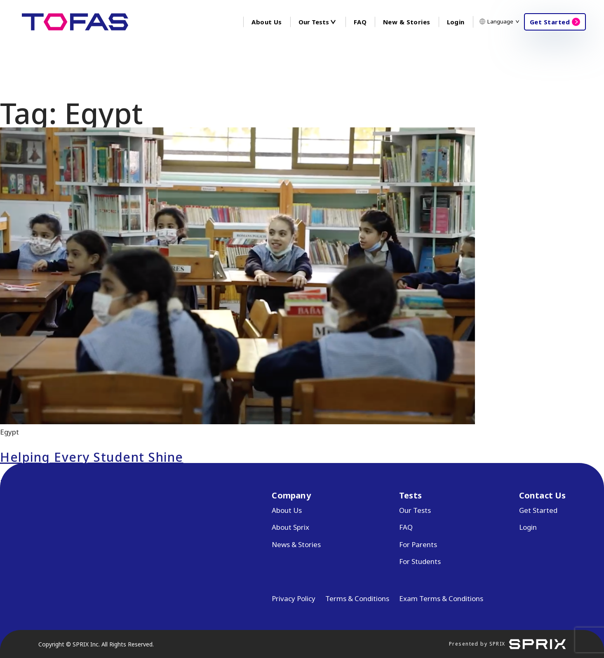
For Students (420, 561)
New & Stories (406, 22)
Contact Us (542, 495)
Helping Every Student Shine (91, 457)
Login (456, 22)
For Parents (418, 544)
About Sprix (290, 527)
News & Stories (296, 544)
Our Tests (415, 510)
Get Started (550, 22)
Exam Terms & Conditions (441, 598)
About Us (266, 22)
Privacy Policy (293, 598)
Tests (410, 495)
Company (291, 495)
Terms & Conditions (357, 598)
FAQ (360, 22)
